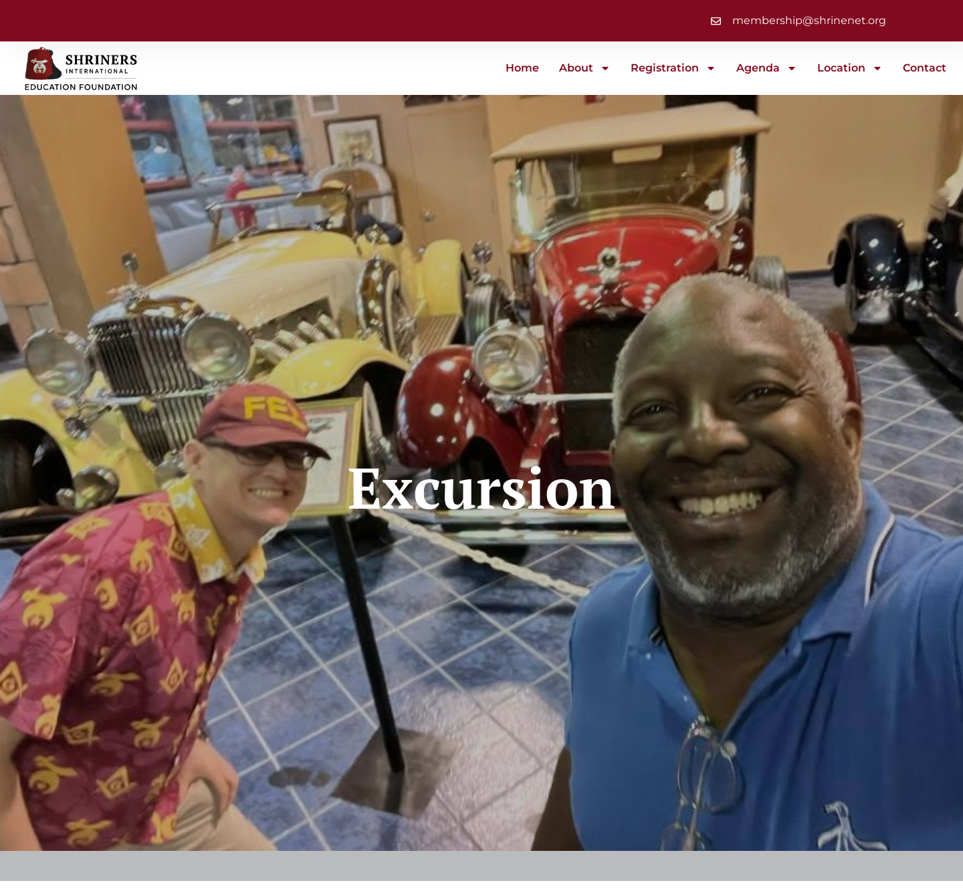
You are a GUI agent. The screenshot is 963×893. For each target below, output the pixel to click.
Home (522, 67)
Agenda (766, 68)
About (585, 68)
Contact (924, 67)
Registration (673, 68)
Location (850, 68)
